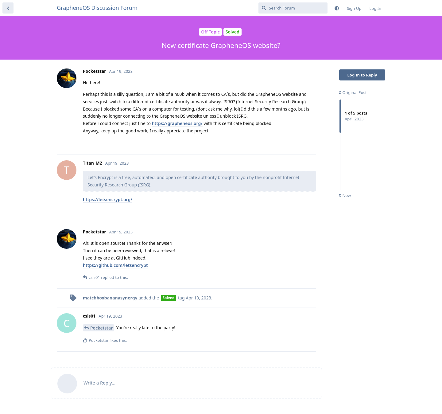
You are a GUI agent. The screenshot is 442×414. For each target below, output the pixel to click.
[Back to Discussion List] (8, 8)
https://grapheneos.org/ (177, 123)
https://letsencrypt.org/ (107, 199)
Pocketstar (101, 328)
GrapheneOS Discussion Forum (97, 7)
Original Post (352, 92)
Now (345, 195)
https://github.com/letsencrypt (115, 265)
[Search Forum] (293, 8)
